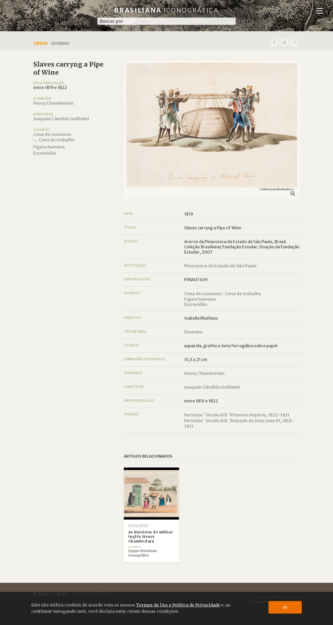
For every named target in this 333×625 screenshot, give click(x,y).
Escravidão (44, 153)
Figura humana (49, 146)
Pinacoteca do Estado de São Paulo (220, 265)
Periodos (193, 415)
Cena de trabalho (57, 139)
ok (285, 607)
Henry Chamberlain (53, 103)
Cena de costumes (52, 134)
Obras (40, 43)
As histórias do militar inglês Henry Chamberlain (150, 537)
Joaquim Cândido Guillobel (61, 118)
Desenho (193, 331)
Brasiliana (166, 10)
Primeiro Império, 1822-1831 (260, 415)
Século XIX (216, 415)
